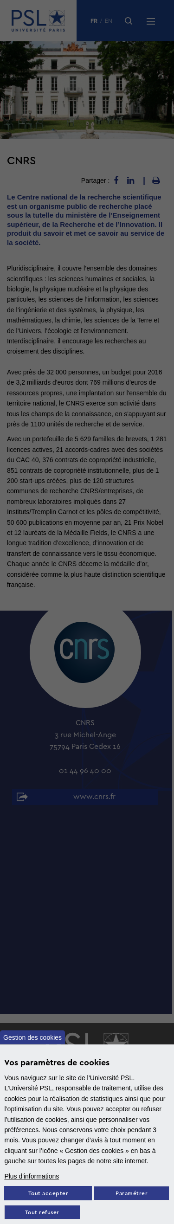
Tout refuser (42, 1213)
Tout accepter (48, 1194)
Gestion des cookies (32, 1037)
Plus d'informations (31, 1176)
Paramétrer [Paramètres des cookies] (132, 1194)
